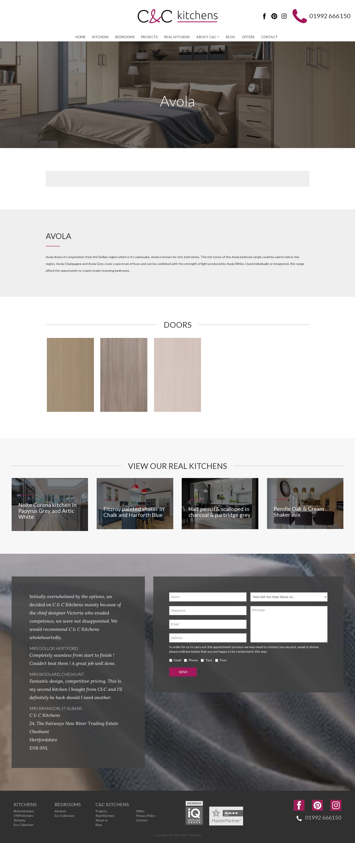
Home (76, 37)
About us (102, 820)
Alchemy (20, 820)
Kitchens (97, 37)
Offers (251, 37)
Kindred (60, 811)
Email (175, 660)
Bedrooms (122, 37)
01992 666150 (328, 16)
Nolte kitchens (24, 811)
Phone (191, 660)
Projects (148, 37)
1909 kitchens (24, 816)
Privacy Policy (145, 816)
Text (206, 660)
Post (221, 660)
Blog (232, 37)
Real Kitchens (177, 37)
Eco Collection (24, 825)
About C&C (208, 37)
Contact (273, 37)
